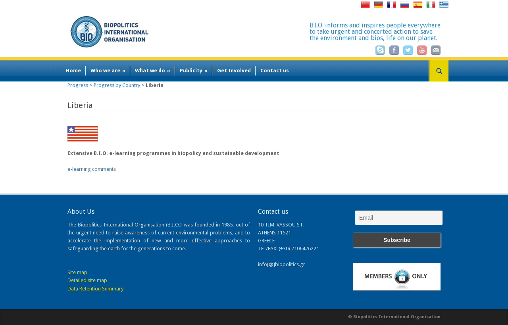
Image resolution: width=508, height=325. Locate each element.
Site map (77, 272)
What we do (152, 71)
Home (73, 71)
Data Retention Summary (95, 289)
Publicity (194, 71)
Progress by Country (117, 85)
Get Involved (234, 71)
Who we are (107, 71)
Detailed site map (87, 280)
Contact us (274, 71)
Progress (77, 85)
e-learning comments (91, 169)
